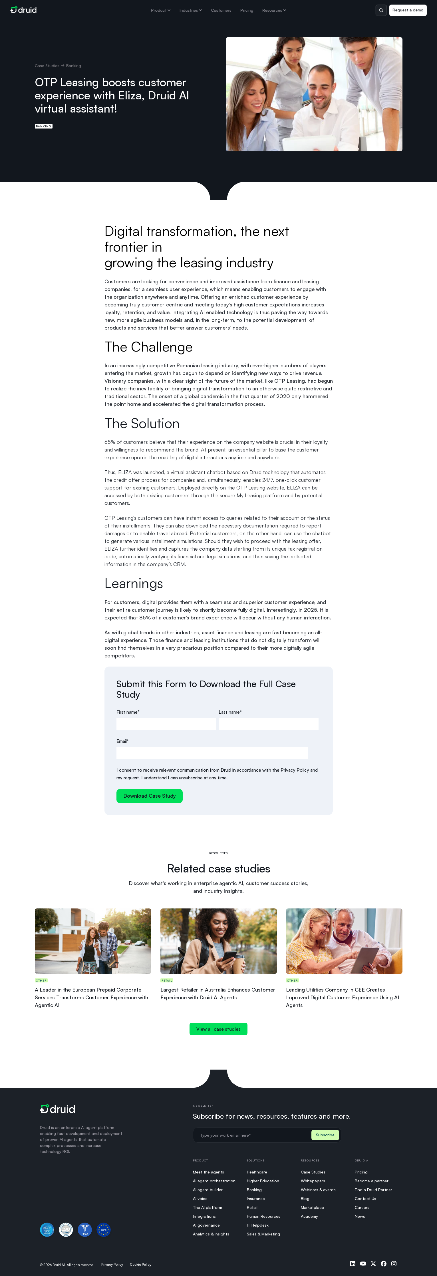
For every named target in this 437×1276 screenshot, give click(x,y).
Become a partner (371, 1180)
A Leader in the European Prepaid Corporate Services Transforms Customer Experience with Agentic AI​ (91, 997)
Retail (252, 1207)
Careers (362, 1207)
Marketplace (312, 1207)
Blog (305, 1198)
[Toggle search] (381, 10)
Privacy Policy (112, 1264)
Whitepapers (313, 1180)
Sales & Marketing (263, 1233)
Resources (274, 10)
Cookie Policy (140, 1264)
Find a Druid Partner (373, 1189)
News (360, 1216)
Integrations (204, 1216)
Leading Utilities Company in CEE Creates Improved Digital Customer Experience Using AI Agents (342, 997)
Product (160, 10)
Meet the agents (208, 1171)
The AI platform (207, 1207)
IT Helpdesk (258, 1225)
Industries (191, 10)
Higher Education (263, 1180)
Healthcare (257, 1171)
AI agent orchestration (214, 1180)
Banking (43, 126)
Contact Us (365, 1198)
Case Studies (47, 65)
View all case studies (218, 1029)
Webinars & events (318, 1189)
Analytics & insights (211, 1233)
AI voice (200, 1198)
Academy (309, 1216)
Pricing (246, 10)
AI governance (206, 1225)
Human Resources (263, 1216)
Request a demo (407, 9)
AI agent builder (208, 1189)
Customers (221, 10)
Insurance (256, 1198)
